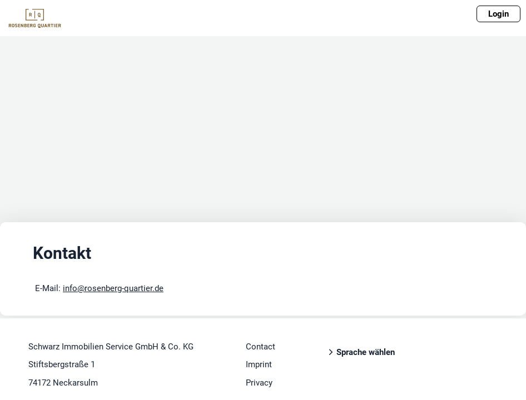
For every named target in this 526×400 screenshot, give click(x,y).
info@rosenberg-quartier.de (113, 288)
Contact (260, 347)
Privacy (259, 383)
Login (498, 14)
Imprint (259, 364)
